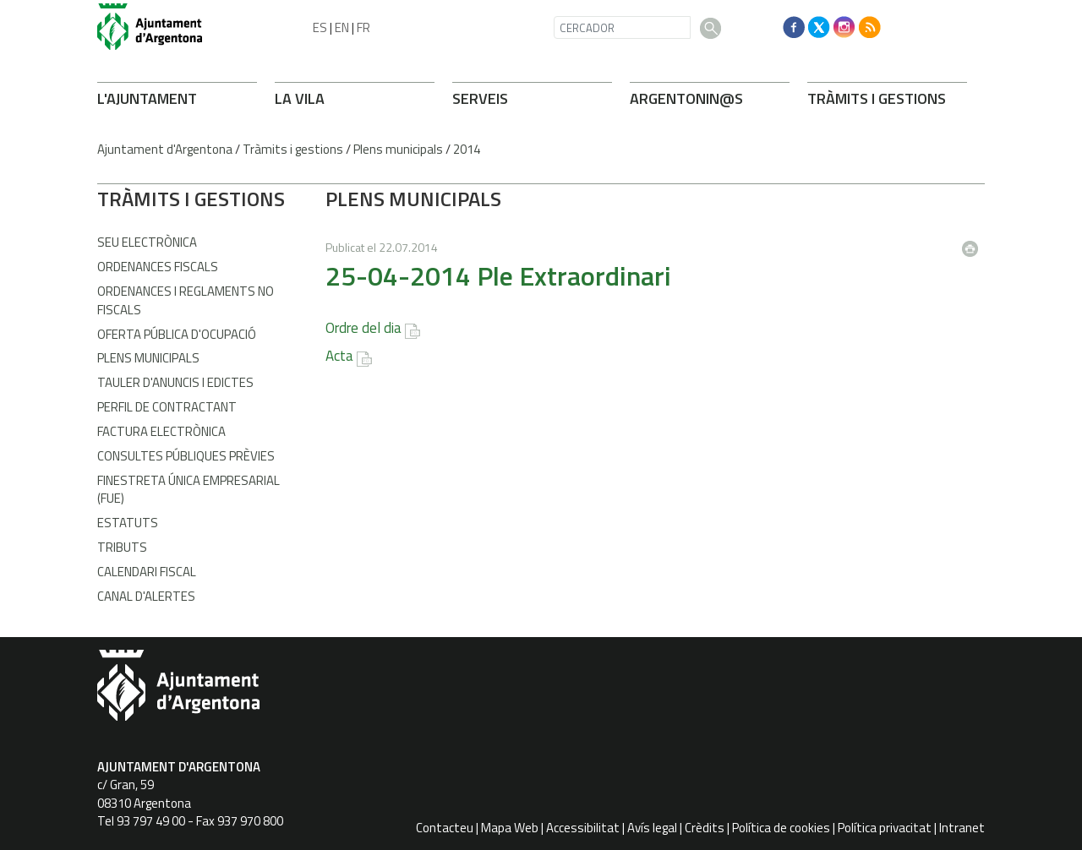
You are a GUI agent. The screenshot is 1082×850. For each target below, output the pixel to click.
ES (320, 27)
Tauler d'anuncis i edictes (175, 382)
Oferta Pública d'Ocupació (176, 334)
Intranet (962, 827)
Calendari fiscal (146, 571)
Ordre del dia (363, 328)
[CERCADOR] (622, 27)
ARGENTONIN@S (686, 98)
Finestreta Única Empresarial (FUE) (188, 489)
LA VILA (300, 98)
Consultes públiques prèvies (186, 456)
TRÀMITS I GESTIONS (876, 98)
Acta (339, 356)
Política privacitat (885, 827)
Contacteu (444, 827)
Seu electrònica (147, 242)
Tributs (122, 547)
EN (342, 27)
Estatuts (127, 522)
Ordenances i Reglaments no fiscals (185, 300)
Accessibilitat (583, 827)
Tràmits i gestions (293, 149)
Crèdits (704, 827)
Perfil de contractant (167, 407)
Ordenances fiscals (157, 266)
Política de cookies (781, 827)
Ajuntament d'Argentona (164, 149)
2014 (466, 149)
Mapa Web (509, 827)
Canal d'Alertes (146, 596)
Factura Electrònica (161, 431)
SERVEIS (480, 98)
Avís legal (652, 827)
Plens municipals (398, 149)
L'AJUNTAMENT (147, 98)
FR (363, 27)
